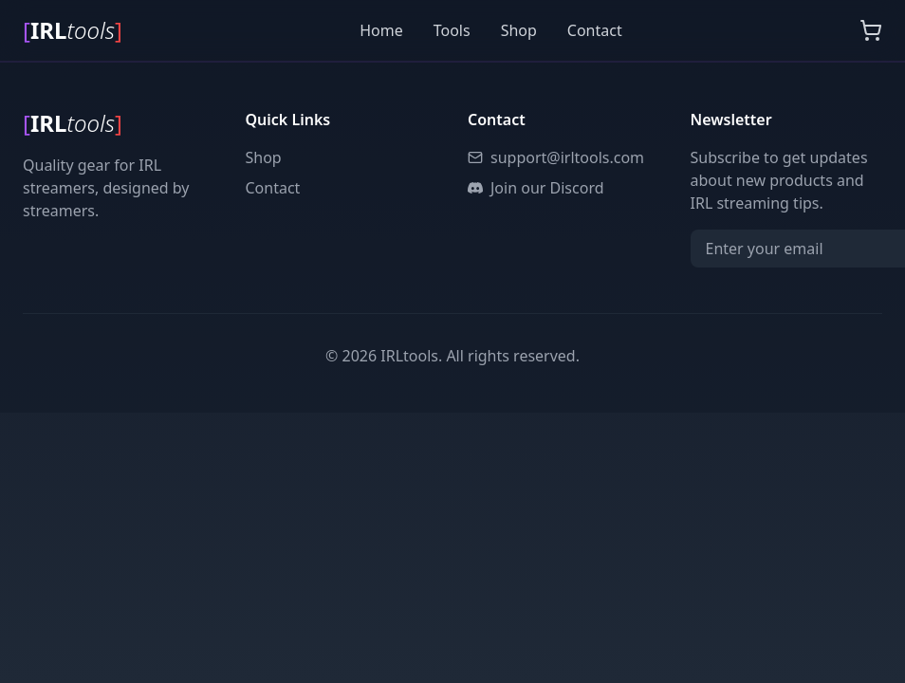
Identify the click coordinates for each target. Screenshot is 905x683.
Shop (519, 30)
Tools (452, 30)
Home (381, 30)
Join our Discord (536, 187)
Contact (594, 30)
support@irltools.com (556, 157)
